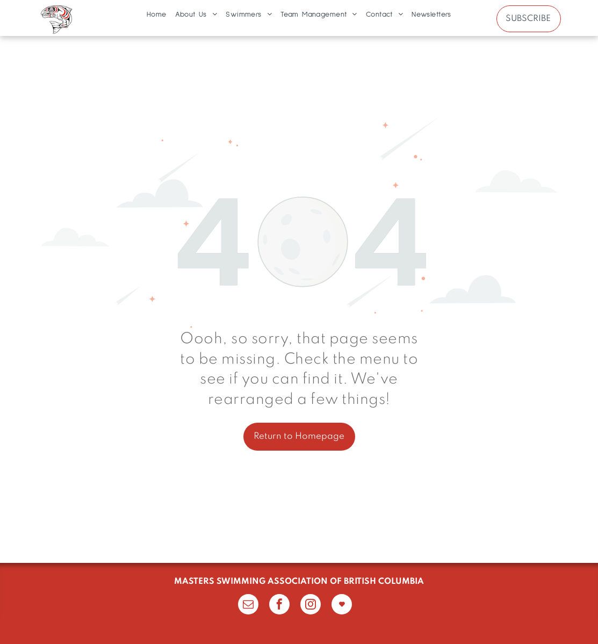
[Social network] (342, 605)
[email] (248, 605)
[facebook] (279, 605)
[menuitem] (156, 14)
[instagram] (310, 605)
